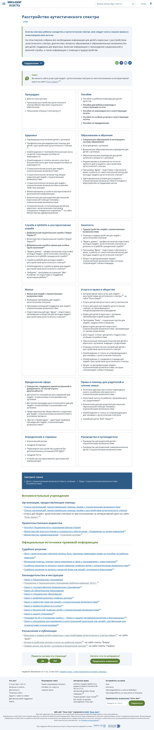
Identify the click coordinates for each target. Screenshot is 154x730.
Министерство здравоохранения (41, 534)
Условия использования (90, 720)
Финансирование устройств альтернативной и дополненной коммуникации (49, 192)
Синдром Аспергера (36, 445)
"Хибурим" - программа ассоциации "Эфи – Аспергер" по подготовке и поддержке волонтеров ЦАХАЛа (47, 275)
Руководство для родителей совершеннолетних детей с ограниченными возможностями (105, 448)
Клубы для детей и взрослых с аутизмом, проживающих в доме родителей (102, 315)
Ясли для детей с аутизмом (95, 145)
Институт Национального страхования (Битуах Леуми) (52, 527)
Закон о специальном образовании (43, 594)
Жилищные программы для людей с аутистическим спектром (44, 300)
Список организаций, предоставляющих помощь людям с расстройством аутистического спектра (75, 510)
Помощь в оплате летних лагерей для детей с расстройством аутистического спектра (104, 348)
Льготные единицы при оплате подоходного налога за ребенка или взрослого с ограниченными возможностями (104, 392)
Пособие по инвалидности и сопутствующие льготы (105, 112)
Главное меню (47, 690)
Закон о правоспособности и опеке (42, 605)
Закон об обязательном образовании (44, 590)
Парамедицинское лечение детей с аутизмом (48, 139)
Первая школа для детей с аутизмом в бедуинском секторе (55, 645)
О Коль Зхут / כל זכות (17, 684)
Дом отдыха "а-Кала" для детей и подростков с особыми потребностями (104, 335)
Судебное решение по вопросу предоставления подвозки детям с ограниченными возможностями (76, 565)
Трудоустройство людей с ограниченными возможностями (104, 230)
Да (42, 661)
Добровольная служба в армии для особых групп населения (48, 246)
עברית (143, 4)
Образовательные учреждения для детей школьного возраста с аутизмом (102, 156)
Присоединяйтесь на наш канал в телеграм (124, 693)
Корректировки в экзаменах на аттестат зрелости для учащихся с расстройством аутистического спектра (102, 163)
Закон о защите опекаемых (38, 613)
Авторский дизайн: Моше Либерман (84, 692)
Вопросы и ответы (16, 687)
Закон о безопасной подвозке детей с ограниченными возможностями (61, 609)
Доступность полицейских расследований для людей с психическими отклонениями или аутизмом (48, 397)
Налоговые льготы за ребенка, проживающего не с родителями (105, 399)
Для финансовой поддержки (21, 698)
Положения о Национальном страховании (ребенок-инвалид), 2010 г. (60, 583)
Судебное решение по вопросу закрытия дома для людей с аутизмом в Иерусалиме (68, 569)
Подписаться (136, 703)
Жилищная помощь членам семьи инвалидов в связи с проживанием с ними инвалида (70, 561)
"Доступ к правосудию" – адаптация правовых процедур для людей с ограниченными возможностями (48, 422)
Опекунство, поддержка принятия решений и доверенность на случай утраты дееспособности (49, 388)
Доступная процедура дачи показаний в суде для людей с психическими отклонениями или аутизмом (50, 405)
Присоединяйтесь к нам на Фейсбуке (121, 690)
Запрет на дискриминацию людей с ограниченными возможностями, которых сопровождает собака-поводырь (103, 261)
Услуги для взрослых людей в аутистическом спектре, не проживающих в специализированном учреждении (104, 308)
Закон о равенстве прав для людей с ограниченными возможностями (61, 601)
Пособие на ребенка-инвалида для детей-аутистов (102, 99)
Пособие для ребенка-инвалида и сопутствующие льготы (99, 106)
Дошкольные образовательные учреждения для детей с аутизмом (105, 150)
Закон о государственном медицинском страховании (52, 587)
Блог (107, 684)
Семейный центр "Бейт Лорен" (97, 419)
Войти (11, 701)
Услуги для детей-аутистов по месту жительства (105, 302)
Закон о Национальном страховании (43, 579)
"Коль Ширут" (52, 81)
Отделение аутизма (70, 534)
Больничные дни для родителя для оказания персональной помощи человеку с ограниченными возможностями (48, 199)
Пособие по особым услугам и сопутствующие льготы (105, 118)
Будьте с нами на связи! (19, 696)
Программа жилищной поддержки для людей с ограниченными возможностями (49, 307)
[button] (4, 3)
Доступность (14, 690)
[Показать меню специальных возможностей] (151, 4)
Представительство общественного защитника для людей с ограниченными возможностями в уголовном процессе (49, 413)
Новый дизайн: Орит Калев (85, 697)
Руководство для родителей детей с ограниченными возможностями (99, 442)
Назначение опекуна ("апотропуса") (44, 111)
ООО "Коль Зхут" (92, 712)
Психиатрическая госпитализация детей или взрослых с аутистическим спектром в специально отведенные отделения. (48, 208)
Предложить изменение (105, 661)
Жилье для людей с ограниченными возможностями (44, 294)
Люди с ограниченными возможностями (98, 481)
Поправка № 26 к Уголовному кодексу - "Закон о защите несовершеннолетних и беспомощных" (74, 617)
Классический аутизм (37, 441)
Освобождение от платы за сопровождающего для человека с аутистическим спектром (105, 354)
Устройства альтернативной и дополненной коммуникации (48, 459)
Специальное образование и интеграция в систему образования (104, 140)
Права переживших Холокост (53, 684)
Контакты (110, 687)
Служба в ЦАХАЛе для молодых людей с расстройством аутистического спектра (45, 261)
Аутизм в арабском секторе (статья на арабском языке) (53, 642)
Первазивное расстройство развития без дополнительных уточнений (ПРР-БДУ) (46, 449)
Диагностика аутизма (37, 98)
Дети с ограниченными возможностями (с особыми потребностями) (50, 482)
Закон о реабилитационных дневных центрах (48, 597)
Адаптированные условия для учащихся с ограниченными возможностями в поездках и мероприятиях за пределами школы (105, 180)
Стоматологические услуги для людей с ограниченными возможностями (45, 169)
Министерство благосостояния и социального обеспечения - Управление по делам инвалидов (74, 531)
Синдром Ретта (34, 455)
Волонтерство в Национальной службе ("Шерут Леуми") (49, 240)
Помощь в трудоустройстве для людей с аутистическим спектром (102, 236)
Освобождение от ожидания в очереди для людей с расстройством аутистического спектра (105, 360)
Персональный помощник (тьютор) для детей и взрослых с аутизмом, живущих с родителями (105, 342)
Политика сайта (15, 693)
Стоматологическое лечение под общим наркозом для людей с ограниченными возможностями (46, 177)
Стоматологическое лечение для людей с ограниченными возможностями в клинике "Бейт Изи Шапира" (47, 185)
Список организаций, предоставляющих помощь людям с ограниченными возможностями (72, 507)
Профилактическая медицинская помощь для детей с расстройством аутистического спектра (49, 144)
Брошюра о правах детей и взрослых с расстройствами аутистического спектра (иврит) (70, 635)
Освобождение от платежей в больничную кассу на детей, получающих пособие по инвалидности (50, 154)
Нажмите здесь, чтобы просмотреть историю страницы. (83, 671)
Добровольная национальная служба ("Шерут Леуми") (49, 234)
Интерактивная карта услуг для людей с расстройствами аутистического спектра (102, 294)
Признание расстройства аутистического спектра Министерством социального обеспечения (46, 104)
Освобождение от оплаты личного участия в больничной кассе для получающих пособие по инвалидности (49, 162)
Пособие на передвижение (96, 123)
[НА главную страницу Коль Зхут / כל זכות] (16, 4)
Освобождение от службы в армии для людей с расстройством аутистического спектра (49, 267)
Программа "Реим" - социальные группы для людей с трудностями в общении (104, 321)
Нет (55, 661)
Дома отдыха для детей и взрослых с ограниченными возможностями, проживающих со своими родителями (106, 328)
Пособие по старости (50, 687)
